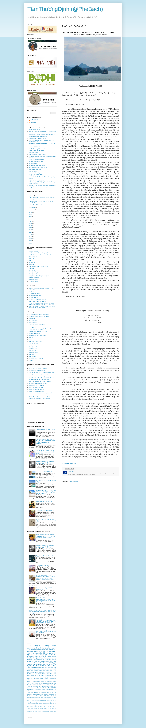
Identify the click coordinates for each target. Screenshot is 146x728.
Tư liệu (32, 711)
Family (55, 697)
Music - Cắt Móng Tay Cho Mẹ (36, 389)
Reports (44, 703)
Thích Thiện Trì (36, 683)
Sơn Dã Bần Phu (53, 703)
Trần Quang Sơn (53, 708)
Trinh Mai (35, 708)
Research (45, 691)
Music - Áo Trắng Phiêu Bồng (36, 387)
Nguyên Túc (34, 673)
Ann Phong (50, 684)
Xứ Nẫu (30, 712)
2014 (30, 236)
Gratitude (29, 698)
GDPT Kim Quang (48, 669)
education (46, 661)
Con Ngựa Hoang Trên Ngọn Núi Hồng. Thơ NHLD (41, 374)
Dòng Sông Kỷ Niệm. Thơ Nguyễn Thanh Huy (40, 381)
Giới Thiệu (34, 656)
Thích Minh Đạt (44, 705)
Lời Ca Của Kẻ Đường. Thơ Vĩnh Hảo (38, 383)
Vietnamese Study (45, 692)
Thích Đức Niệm (45, 706)
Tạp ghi (54, 648)
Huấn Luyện (33, 698)
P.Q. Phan (51, 702)
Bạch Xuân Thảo (31, 666)
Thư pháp (54, 691)
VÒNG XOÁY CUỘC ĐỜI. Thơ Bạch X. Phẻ (39, 398)
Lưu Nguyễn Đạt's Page (35, 173)
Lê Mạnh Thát (52, 664)
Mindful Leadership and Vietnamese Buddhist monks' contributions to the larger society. (42, 307)
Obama (44, 702)
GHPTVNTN (41, 661)
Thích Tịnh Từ (38, 706)
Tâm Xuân (44, 709)
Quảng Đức (31, 268)
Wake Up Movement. (48, 680)
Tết (39, 692)
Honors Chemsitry (37, 687)
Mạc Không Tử (37, 700)
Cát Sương (43, 676)
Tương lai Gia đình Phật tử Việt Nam (45, 510)
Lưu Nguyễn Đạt (36, 672)
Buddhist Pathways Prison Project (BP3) (39, 316)
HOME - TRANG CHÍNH (35, 129)
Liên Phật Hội (32, 262)
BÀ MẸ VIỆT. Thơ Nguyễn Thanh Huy (38, 368)
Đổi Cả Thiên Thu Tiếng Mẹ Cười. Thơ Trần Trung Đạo (42, 378)
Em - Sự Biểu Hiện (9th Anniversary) (38, 299)
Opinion (47, 702)
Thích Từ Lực (50, 673)
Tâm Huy (37, 680)
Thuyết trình (30, 683)
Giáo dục (29, 672)
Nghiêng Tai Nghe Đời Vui (35, 295)
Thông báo (43, 683)
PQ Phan (35, 691)
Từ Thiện (42, 711)
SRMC (49, 691)
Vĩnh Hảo (31, 360)
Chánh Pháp (32, 318)
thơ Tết (39, 684)
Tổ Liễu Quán (37, 711)
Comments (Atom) (73, 481)
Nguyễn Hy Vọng (45, 681)
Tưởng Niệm (50, 646)
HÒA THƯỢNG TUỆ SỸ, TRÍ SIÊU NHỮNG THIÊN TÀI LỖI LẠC (45, 462)
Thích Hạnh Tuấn (52, 675)
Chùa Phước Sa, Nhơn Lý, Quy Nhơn (38, 324)
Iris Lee (37, 698)
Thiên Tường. (33, 705)
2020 (30, 223)
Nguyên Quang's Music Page (36, 161)
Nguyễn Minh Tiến (31, 678)
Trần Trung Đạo (32, 350)
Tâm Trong (39, 709)
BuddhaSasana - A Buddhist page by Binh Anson (41, 253)
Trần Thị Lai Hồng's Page (35, 169)
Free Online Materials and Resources (38, 136)
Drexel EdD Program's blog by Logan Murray (40, 328)
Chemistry (50, 670)
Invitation (38, 681)
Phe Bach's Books (33, 152)
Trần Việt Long (30, 709)
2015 (30, 234)
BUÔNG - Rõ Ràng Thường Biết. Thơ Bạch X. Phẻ (41, 372)
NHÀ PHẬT (31, 264)
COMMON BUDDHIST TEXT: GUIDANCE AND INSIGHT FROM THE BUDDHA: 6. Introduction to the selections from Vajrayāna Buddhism (46, 577)
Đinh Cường (44, 712)
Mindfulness (39, 664)
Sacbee (47, 703)
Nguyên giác (43, 654)
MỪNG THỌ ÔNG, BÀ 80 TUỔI (44, 501)
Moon (33, 700)
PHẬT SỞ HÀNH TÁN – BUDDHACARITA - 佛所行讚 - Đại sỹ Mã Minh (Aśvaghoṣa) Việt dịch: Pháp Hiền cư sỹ (45, 599)
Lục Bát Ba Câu (31, 689)
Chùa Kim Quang (33, 256)
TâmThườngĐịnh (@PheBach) (65, 9)
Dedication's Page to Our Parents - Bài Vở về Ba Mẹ (42, 134)
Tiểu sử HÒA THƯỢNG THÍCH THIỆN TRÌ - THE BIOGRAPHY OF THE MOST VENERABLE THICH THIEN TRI (46, 621)
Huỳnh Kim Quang (32, 661)
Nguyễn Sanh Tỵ (39, 678)
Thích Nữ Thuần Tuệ (48, 678)
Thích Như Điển (40, 666)
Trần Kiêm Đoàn (33, 348)
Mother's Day (44, 672)
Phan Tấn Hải (51, 656)
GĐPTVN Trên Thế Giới (35, 333)
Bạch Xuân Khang (37, 686)
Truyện (36, 692)
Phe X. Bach (34, 122)
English (48, 648)
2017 (30, 230)
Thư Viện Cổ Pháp (33, 272)
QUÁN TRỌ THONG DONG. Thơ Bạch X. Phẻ (40, 393)
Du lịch (50, 686)
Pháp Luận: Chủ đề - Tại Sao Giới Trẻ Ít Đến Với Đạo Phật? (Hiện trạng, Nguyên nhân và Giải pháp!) (46, 492)
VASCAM (35, 684)
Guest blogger (31, 651)
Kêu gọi (32, 675)
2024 (30, 214)
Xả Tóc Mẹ (31, 291)
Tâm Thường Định (50, 649)
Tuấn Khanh (32, 354)
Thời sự (28, 708)
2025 (30, 212)
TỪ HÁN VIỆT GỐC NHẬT (43, 565)
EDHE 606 (50, 697)
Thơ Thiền (40, 648)
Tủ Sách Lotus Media (34, 277)
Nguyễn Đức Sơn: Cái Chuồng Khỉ (44, 555)
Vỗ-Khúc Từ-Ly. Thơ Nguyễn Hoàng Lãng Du (40, 397)
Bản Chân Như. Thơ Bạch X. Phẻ (37, 370)
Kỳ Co (40, 698)
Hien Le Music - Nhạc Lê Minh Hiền (37, 335)
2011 (30, 243)
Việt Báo (42, 680)
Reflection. (30, 659)
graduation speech (31, 694)
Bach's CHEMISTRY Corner (36, 147)
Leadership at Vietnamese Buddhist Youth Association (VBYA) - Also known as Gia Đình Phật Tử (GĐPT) (46, 536)
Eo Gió (54, 670)
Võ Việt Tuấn (53, 692)
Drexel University (44, 697)
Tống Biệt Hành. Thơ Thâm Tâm (37, 395)
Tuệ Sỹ (29, 649)
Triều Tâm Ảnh (40, 708)
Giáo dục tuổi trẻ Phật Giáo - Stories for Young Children (42, 185)
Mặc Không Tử (43, 700)
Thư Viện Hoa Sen (33, 274)
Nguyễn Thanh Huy (46, 689)
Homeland (42, 662)
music (38, 676)
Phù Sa (30, 339)
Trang (28, 692)
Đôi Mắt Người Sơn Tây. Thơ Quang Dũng (39, 379)
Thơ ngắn (48, 683)
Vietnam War (47, 711)
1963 (45, 694)
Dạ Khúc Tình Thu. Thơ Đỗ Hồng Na (38, 376)
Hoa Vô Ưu (31, 258)
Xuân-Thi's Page (33, 171)
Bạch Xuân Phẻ (40, 653)
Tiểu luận (30, 658)
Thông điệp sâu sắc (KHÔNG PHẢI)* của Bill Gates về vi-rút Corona (45, 430)
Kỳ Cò (43, 698)
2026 (30, 194)
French (34, 681)
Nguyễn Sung (38, 689)
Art (33, 653)
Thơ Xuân (51, 706)
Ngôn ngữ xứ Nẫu (31, 702)
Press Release (52, 681)
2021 (30, 221)
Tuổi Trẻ (35, 709)
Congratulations (44, 686)
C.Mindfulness (34, 119)
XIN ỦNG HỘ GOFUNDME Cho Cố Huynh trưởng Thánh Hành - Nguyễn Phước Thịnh (45, 452)
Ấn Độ (46, 684)
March (32, 196)
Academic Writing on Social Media (37, 138)
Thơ (28, 646)
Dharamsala (37, 697)
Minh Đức (29, 700)
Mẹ (43, 659)
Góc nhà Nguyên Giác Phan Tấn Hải (38, 167)
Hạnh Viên (45, 664)
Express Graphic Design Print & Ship (38, 331)
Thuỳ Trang (38, 705)
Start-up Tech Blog (33, 343)
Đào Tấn (49, 712)
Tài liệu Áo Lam (32, 345)
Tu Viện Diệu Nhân (33, 279)
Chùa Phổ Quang (33, 322)
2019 (30, 225)
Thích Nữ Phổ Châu (52, 705)
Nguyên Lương (44, 675)
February (32, 207)
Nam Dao (48, 700)
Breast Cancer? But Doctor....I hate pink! (39, 314)
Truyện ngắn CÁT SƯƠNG (36, 175)
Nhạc (47, 662)
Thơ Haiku (29, 676)
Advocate (42, 649)
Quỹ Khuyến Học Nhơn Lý (35, 341)
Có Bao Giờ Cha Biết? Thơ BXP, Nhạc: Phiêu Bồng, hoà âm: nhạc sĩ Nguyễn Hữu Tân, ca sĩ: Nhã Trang (41, 303)
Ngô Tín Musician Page (34, 163)
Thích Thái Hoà (49, 666)
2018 (30, 227)
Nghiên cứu (37, 675)
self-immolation (39, 712)
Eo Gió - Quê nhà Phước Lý (36, 329)
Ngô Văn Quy (53, 700)
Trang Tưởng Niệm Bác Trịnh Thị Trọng (38, 187)
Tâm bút (48, 709)
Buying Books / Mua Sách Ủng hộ (37, 180)
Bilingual (37, 646)
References (40, 691)
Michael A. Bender (52, 698)
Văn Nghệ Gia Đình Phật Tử (36, 358)
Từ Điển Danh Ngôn (69, 464)
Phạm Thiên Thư (39, 703)
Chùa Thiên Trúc (33, 326)
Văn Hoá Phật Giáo (33, 281)
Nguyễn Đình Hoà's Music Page (37, 165)
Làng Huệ (47, 698)
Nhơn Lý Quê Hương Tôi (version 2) (37, 301)
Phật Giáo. (44, 673)
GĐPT (46, 659)
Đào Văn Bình (34, 667)
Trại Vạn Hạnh (46, 708)
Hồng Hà (54, 676)
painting (38, 694)
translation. (37, 662)
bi (32, 712)
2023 (30, 217)
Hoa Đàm (31, 337)
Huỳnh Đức (53, 687)
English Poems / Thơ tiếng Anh (36, 150)
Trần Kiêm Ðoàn (31, 680)
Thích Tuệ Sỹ (35, 654)
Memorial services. (37, 659)
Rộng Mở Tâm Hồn (33, 270)
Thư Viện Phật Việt (33, 251)
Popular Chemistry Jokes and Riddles (38, 149)
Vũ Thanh (52, 711)
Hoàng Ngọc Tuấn (46, 687)
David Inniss (32, 697)
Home (90, 479)
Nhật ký (36, 670)
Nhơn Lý (40, 673)
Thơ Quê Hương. (38, 658)
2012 (30, 241)
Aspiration (31, 648)
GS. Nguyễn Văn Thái (43, 667)
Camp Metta (33, 695)
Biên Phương (49, 694)
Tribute (54, 678)
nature (34, 712)
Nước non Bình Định (43, 670)
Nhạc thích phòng (38, 702)
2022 (30, 219)
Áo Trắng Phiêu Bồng (34, 297)
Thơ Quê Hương (48, 651)
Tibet (32, 708)
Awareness (35, 649)
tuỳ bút (42, 684)
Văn (45, 656)
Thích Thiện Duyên (31, 706)
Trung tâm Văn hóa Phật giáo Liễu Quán (39, 275)
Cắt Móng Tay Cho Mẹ (34, 293)
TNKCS (28, 705)
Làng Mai (31, 260)
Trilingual (33, 692)
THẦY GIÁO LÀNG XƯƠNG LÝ (44, 471)
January (32, 209)
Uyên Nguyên (32, 356)
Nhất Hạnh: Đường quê (36, 205)
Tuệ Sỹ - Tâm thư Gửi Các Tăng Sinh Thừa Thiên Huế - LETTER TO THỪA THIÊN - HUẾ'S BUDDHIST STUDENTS (45, 441)
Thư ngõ (54, 706)
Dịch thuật (42, 669)
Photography (47, 658)
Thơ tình (41, 656)
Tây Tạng (52, 709)
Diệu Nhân (48, 676)
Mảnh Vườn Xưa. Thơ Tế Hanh (36, 385)
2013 (30, 238)
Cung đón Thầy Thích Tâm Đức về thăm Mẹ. (45, 695)
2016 (30, 232)
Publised (32, 662)
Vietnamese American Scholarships (37, 154)
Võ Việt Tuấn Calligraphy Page (36, 159)
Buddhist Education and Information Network (40, 255)
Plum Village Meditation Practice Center (38, 266)
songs (42, 694)
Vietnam (35, 676)
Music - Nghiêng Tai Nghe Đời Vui (37, 391)
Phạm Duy (33, 703)
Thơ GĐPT (39, 651)
